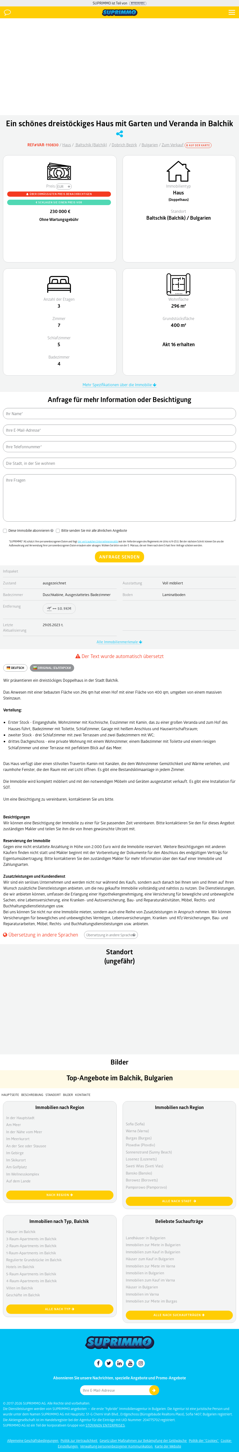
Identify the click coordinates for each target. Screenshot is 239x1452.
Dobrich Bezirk (124, 144)
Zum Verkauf (173, 144)
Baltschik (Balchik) (91, 144)
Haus (66, 144)
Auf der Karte (198, 145)
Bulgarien (150, 144)
